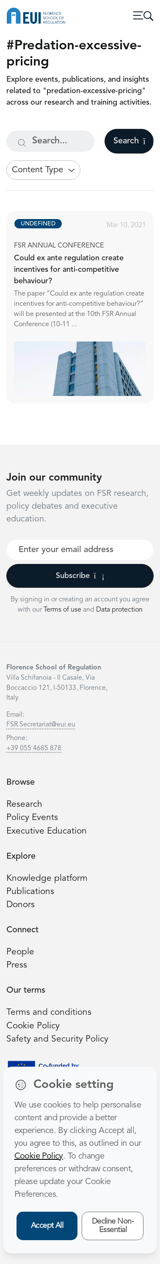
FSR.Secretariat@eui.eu (40, 724)
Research (24, 804)
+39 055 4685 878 (33, 748)
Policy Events (32, 817)
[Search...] (50, 141)
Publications (30, 891)
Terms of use (63, 609)
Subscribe (80, 576)
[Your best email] (80, 550)
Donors (20, 904)
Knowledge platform (47, 878)
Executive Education (46, 831)
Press (16, 965)
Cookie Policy (33, 1026)
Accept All (47, 1226)
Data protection (119, 609)
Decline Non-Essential (113, 1226)
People (20, 952)
